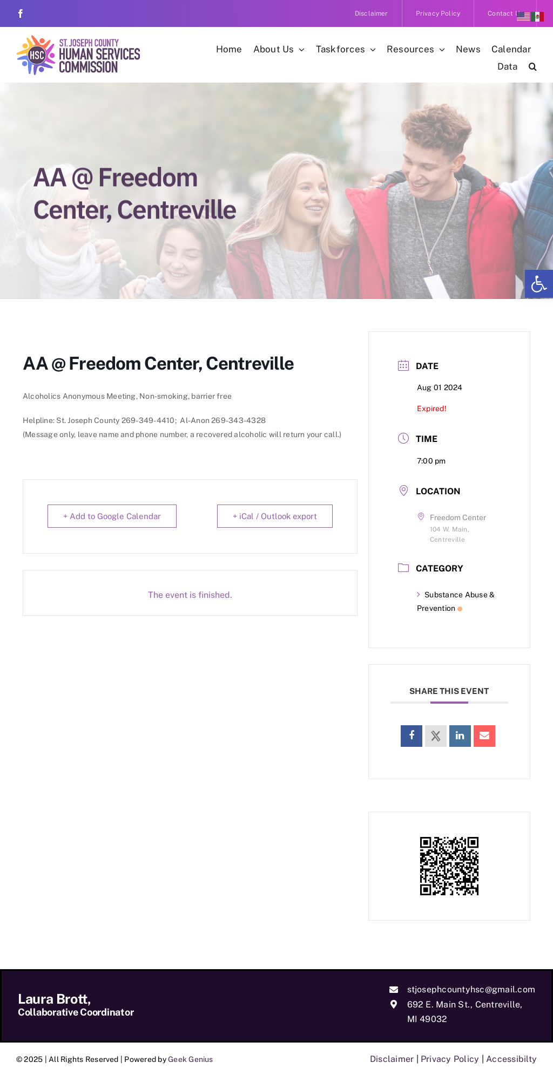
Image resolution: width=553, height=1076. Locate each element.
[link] (539, 284)
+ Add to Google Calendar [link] (112, 516)
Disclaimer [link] (392, 1059)
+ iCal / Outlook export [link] (275, 516)
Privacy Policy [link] (450, 1059)
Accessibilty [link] (511, 1059)
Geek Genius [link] (190, 1059)
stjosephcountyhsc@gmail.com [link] (471, 989)
